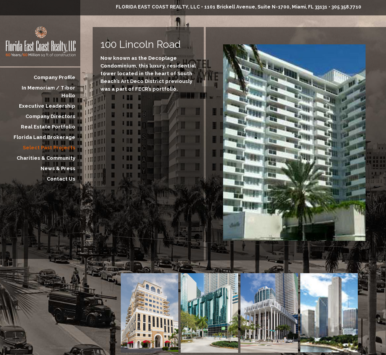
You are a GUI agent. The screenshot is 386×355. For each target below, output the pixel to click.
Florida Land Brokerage (44, 137)
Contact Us (61, 179)
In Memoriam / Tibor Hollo (48, 91)
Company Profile (54, 77)
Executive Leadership (47, 106)
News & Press (58, 168)
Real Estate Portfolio (48, 127)
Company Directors (50, 116)
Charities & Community (46, 158)
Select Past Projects (49, 147)
